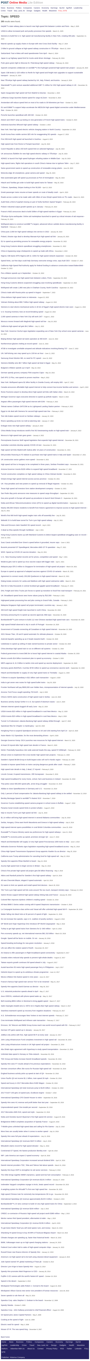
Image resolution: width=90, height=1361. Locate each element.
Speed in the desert (8, 1281)
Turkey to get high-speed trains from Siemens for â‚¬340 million (26, 929)
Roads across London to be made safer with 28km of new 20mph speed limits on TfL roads (36, 197)
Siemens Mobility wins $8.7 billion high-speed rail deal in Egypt (25, 363)
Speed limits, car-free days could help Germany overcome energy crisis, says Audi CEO (35, 261)
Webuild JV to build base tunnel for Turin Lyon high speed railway (26, 520)
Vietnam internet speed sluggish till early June (19, 707)
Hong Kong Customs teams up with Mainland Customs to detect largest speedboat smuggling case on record (43, 535)
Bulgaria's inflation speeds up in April (15, 368)
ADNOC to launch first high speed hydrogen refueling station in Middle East (30, 158)
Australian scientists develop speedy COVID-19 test (21, 445)
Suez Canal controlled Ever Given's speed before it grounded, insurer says (30, 542)
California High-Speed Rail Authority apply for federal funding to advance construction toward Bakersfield (42, 265)
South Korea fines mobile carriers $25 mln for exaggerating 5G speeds (28, 134)
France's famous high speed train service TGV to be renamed (25, 982)
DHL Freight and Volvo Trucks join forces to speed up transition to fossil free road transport (36, 591)
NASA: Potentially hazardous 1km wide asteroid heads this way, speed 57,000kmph (33, 750)
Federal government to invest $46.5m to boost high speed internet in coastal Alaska (33, 653)
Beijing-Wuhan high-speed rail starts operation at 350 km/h (24, 339)
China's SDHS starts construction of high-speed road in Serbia (25, 697)
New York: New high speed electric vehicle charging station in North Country (31, 129)
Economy (45, 8)
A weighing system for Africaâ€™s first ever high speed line (24, 1189)
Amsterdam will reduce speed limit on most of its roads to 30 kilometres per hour (32, 102)
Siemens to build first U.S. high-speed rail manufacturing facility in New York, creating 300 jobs (38, 36)
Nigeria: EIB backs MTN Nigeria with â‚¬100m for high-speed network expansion (32, 256)
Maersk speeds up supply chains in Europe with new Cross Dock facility (29, 44)
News (3, 8)
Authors (5, 1349)
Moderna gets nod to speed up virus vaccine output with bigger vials (27, 562)
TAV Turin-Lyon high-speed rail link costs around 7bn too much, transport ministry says (35, 890)
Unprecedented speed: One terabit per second (19, 1107)
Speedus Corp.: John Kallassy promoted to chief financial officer (26, 1310)
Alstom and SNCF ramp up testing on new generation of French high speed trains (33, 120)
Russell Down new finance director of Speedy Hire (20, 1252)
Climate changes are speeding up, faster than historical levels (25, 1238)
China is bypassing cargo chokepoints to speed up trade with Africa (27, 251)
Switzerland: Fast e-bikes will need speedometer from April (24, 53)
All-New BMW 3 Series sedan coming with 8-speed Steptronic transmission (30, 904)
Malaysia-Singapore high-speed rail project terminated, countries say (28, 605)
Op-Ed (61, 8)
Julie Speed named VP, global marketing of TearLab (21, 1262)
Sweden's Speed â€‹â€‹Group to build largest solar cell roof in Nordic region (31, 760)
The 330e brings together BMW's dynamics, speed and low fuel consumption (31, 1175)
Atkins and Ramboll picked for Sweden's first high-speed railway (26, 875)
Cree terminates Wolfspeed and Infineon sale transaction (23, 1020)
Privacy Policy (51, 1349)
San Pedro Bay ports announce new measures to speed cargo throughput (29, 493)
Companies (27, 8)
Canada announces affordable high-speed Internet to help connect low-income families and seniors (39, 387)
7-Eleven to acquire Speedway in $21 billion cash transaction (25, 678)
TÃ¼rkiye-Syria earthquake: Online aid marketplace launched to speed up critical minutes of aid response (42, 216)
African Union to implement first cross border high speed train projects (28, 755)
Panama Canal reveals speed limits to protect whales (22, 808)
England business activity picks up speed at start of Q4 (22, 1073)
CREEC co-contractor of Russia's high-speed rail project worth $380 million (30, 1213)
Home (4, 1342)
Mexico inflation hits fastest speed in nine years (19, 977)
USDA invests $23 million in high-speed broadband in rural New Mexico (29, 711)
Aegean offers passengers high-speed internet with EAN (23, 402)
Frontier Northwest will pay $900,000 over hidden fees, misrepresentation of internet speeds (37, 687)
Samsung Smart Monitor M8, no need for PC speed (21, 358)
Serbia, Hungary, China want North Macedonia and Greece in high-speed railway (32, 822)
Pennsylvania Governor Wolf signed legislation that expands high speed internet (32, 440)
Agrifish (69, 8)
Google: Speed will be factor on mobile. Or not (19, 938)
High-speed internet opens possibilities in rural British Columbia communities (31, 827)
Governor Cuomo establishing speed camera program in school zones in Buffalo (32, 803)
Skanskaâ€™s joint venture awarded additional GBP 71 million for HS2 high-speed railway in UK (38, 85)
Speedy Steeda (7, 1305)
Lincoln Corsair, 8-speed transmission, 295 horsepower (22, 774)
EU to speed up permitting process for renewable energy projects (26, 241)
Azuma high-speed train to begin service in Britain (20, 866)
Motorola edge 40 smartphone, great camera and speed (23, 173)
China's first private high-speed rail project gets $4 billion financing (27, 871)
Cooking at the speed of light (12, 1320)
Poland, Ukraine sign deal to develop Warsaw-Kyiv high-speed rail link (28, 236)
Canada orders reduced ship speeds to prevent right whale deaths (27, 958)
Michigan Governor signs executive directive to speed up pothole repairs (29, 397)
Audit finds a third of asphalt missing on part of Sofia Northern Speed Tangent (31, 202)
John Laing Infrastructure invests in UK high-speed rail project (25, 1044)
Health (44, 11)
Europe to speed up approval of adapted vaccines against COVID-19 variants (31, 571)
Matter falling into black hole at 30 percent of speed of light (24, 914)
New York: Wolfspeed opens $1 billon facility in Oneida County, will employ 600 (32, 382)
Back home (5, 1337)
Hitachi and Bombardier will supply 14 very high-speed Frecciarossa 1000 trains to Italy (35, 842)
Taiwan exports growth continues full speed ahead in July (23, 962)
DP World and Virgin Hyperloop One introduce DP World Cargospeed (28, 924)
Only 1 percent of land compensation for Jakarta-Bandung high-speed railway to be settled (36, 793)
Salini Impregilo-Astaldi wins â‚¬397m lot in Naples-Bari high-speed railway (30, 1006)
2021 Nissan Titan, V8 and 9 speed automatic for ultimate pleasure (27, 634)
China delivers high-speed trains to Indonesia (18, 297)
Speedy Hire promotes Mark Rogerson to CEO (19, 1271)
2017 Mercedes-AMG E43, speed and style (18, 1112)
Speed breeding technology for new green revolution (21, 943)
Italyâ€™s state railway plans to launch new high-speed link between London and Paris (35, 26)
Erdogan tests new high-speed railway (16, 426)
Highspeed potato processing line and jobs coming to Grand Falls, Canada (30, 600)
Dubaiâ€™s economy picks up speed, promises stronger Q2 (24, 837)
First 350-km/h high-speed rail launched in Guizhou (21, 139)
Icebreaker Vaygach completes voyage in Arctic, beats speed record (27, 1184)
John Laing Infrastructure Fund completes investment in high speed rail (28, 1040)
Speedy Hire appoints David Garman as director (19, 987)
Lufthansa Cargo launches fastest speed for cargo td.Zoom (24, 98)
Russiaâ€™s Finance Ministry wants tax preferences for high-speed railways (31, 832)
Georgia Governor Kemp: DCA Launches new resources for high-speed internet (32, 740)
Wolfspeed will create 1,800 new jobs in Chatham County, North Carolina (29, 288)
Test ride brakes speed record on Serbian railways (20, 416)
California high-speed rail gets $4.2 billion (17, 326)
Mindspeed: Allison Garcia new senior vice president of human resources (29, 1291)
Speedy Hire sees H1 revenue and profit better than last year (25, 1102)
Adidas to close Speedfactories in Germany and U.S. (21, 789)
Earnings (54, 8)
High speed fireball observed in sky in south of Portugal (22, 624)
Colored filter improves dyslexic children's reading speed (23, 900)
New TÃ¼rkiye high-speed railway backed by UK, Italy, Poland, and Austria (30, 80)
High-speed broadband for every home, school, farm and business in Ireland (30, 779)
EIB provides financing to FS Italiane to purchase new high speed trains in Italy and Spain (36, 455)
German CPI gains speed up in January (16, 1030)
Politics (18, 8)
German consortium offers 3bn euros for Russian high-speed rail (26, 1069)
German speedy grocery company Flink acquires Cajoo (22, 373)
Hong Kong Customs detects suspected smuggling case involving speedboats (31, 283)
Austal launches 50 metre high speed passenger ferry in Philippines (27, 967)
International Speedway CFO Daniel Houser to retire (21, 1098)
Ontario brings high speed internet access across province (24, 479)
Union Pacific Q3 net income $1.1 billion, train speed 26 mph (24, 1078)
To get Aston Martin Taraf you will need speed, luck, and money (25, 1228)
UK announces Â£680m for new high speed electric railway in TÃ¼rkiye (29, 154)
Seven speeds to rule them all (12, 1295)
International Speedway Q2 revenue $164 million (20, 1209)
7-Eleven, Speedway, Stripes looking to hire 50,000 (21, 187)
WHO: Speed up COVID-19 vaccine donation (18, 552)
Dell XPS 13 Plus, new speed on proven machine (20, 377)
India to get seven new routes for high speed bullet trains (23, 682)
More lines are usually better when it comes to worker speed (24, 1131)
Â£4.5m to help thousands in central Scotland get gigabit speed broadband (30, 586)
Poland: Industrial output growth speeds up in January (22, 207)
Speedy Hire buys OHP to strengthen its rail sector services (24, 1170)
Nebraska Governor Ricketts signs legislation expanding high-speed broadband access (35, 847)
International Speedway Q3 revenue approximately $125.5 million (26, 1199)
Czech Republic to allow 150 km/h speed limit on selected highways (27, 149)
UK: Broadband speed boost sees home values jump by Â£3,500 (26, 595)
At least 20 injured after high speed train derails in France (23, 745)
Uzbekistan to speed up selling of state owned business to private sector (29, 644)
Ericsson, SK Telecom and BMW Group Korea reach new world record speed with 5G (34, 1025)
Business (10, 8)
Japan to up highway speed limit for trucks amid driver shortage (26, 58)
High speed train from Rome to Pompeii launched (20, 144)
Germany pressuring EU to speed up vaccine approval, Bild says (26, 615)
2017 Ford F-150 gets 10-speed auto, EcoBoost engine (22, 1093)
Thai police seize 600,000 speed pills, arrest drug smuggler (24, 784)
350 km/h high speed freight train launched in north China (23, 610)
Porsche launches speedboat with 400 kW (17, 115)
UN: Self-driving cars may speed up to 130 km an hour (22, 353)
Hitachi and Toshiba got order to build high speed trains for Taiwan (27, 183)
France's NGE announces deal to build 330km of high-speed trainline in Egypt (31, 212)
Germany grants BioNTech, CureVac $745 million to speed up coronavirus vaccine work (35, 668)
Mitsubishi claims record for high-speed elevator (19, 1146)
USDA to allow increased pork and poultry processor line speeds (26, 31)
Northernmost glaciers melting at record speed (19, 344)
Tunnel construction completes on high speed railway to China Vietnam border (31, 474)
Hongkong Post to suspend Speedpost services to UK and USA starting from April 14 (34, 731)
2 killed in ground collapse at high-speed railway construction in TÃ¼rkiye (29, 48)
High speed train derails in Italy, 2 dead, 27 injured (20, 769)
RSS (62, 1349)
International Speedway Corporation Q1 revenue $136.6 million (25, 1223)
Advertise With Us (17, 1349)
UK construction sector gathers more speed (18, 459)
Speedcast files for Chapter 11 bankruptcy (17, 726)
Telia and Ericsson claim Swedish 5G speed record (21, 525)
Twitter (69, 1349)
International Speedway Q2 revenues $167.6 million (21, 1141)
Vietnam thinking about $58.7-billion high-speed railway (22, 302)
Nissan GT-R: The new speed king (14, 1329)
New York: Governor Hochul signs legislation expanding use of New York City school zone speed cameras (42, 331)
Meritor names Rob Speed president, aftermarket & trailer (23, 1218)
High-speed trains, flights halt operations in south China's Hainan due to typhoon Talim (35, 163)
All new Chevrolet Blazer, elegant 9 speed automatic (21, 880)
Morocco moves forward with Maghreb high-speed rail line (23, 321)
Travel (9, 11)
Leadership (78, 8)
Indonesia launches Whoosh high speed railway (19, 125)
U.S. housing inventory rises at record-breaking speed (22, 312)
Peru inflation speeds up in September (16, 273)
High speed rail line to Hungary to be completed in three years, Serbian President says (35, 464)
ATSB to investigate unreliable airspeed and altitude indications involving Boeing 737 (34, 348)
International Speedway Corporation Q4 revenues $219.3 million (26, 1180)
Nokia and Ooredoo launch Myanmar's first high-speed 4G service (26, 1117)
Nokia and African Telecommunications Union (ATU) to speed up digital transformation (34, 503)
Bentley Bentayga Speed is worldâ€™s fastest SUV (21, 798)
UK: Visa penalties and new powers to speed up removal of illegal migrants (30, 484)
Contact (41, 1349)
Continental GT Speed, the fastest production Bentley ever (24, 1151)
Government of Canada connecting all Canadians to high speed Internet (29, 629)
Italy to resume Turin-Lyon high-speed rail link (19, 813)
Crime (3, 11)
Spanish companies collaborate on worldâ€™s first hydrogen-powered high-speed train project (38, 68)
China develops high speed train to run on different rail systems (26, 649)
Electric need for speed (10, 1324)
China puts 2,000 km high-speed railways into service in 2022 (25, 232)
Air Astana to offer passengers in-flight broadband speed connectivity (28, 953)
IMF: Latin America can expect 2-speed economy (20, 1155)
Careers (37, 8)
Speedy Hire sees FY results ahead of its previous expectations (26, 1064)
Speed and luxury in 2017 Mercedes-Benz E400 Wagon (22, 1083)
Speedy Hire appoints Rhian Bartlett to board (18, 861)
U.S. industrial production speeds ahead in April (19, 991)
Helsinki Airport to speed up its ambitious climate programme (25, 972)
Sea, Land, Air (19, 11)
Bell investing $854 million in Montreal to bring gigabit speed (24, 1001)
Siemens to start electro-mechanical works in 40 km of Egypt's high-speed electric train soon (37, 307)
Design (29, 11)
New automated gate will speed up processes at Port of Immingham (27, 178)
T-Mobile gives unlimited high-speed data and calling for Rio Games (27, 1127)
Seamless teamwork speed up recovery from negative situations (26, 1011)
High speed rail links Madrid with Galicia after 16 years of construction (28, 450)
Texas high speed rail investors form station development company (27, 488)
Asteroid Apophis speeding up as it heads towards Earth (23, 639)
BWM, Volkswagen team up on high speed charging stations (24, 1242)
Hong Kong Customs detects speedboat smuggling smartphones (26, 246)
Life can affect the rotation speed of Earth (17, 948)
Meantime (53, 11)
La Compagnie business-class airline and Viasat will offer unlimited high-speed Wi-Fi (34, 909)
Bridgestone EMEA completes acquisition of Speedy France (24, 1122)
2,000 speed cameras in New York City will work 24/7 (21, 317)
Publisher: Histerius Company (13, 1357)
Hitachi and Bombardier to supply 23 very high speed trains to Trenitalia (29, 673)
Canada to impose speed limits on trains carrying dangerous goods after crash (31, 764)
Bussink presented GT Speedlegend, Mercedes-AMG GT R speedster (28, 547)
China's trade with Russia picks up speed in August (21, 292)
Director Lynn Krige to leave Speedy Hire (17, 1267)
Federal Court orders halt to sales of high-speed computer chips (26, 1247)
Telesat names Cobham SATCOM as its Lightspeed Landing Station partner (30, 406)
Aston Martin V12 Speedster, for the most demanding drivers (24, 735)
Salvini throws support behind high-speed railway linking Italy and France (29, 895)
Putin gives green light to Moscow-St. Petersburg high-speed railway (27, 63)
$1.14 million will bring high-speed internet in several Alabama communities (30, 818)
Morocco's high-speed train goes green (16, 435)
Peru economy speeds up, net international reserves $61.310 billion (27, 933)
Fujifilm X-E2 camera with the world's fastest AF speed (22, 1276)
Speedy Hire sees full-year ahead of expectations (20, 1136)
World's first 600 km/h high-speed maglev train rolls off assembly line (28, 515)
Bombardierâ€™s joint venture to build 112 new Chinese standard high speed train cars (35, 620)
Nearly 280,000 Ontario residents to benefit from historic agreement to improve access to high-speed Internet (43, 508)
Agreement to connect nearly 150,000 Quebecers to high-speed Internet (29, 576)
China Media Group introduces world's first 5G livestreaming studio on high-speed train (35, 431)
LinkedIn (78, 1349)
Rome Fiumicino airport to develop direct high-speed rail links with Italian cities (31, 392)
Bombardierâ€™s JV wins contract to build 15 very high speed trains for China (31, 1204)
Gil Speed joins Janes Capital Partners (16, 1315)
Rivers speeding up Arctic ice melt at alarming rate (20, 421)
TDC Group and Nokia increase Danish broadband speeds (24, 1059)
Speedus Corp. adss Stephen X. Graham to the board (22, 1300)
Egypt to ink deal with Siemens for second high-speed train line (25, 411)
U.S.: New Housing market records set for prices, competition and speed (29, 557)
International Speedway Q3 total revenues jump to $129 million (25, 1088)
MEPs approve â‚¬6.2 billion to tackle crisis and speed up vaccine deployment (31, 663)
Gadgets (37, 11)
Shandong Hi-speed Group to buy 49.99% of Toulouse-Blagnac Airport (28, 1233)
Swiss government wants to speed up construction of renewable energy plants (31, 168)
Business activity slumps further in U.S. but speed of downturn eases (28, 702)
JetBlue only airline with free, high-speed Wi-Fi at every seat (24, 1035)
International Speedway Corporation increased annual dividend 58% (27, 1160)
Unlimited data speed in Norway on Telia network (20, 1054)
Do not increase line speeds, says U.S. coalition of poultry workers (27, 919)
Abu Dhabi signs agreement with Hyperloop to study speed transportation (29, 1049)
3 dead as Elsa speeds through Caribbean (17, 530)
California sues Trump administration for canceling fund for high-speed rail (30, 856)
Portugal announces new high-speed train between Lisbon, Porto (26, 278)
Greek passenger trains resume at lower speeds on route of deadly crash (29, 192)
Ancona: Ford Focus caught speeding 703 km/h (19, 692)
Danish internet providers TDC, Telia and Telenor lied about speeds (27, 1165)
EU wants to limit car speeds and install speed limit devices (24, 885)
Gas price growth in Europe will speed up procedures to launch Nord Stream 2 (31, 498)
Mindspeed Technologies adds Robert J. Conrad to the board (25, 1286)
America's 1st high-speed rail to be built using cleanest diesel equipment (29, 1257)
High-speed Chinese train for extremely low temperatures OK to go (27, 1194)
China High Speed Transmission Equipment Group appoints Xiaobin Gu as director (33, 851)
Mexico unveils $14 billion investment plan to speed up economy (26, 658)
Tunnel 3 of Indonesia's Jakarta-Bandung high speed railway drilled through (30, 721)
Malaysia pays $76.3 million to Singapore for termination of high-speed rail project (33, 567)
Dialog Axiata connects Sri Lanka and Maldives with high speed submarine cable (32, 581)
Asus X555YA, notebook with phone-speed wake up (21, 996)
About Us (31, 1349)
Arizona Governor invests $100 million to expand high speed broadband (29, 469)
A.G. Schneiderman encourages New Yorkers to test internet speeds (27, 1015)
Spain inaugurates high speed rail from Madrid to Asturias (23, 93)
